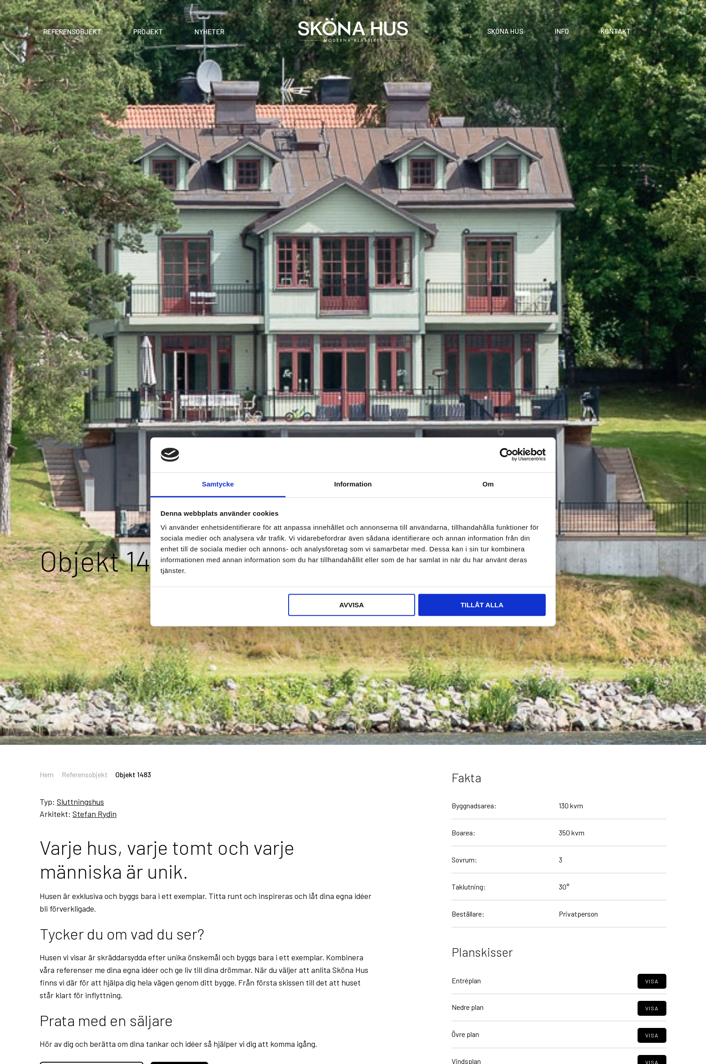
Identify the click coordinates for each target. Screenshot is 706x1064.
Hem (47, 774)
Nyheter (209, 32)
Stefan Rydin (94, 814)
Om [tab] (487, 484)
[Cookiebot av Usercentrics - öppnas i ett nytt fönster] (506, 455)
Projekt (148, 32)
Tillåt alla (482, 605)
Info (562, 31)
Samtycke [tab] (218, 484)
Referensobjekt (72, 32)
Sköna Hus (505, 31)
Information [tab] (353, 484)
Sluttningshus (80, 802)
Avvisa (351, 605)
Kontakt (616, 31)
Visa (651, 995)
